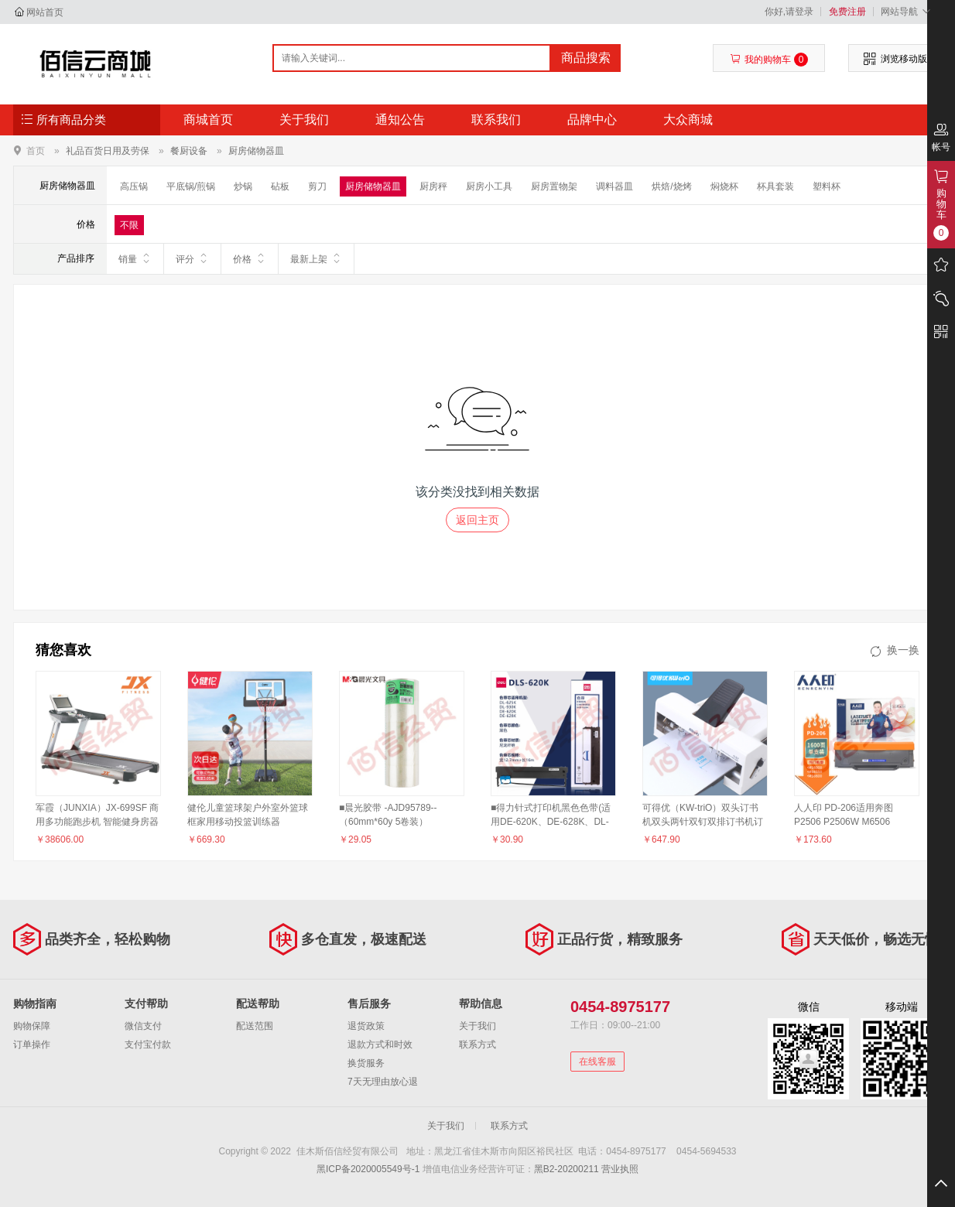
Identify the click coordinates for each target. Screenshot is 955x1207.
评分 (192, 258)
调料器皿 (614, 186)
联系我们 (496, 119)
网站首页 (44, 12)
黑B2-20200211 (566, 1169)
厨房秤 (433, 186)
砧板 (280, 186)
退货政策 (366, 1026)
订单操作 (31, 1044)
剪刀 (317, 186)
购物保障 (31, 1026)
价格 (249, 258)
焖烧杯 (724, 186)
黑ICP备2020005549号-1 (368, 1169)
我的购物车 (769, 59)
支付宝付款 (148, 1044)
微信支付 (143, 1026)
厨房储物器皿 (256, 150)
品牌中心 (592, 119)
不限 (129, 225)
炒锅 (243, 186)
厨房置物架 (554, 186)
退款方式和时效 (379, 1044)
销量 (135, 258)
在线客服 (597, 1061)
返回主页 (477, 520)
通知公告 (400, 119)
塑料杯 (826, 186)
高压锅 (134, 186)
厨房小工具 (489, 186)
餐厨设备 (188, 150)
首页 (35, 150)
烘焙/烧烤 (671, 186)
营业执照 (619, 1169)
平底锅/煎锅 (190, 186)
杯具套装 (775, 186)
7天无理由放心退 (382, 1081)
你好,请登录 (789, 11)
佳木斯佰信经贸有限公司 (95, 63)
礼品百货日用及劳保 (107, 150)
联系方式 (477, 1044)
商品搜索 (586, 57)
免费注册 (847, 11)
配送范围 (254, 1026)
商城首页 (208, 119)
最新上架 (316, 258)
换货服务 (366, 1063)
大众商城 (688, 119)
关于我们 (304, 119)
